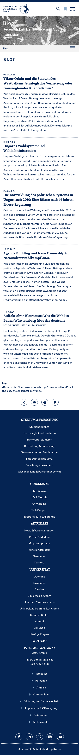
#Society (7, 390)
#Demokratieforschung (32, 387)
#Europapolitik (55, 387)
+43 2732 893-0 (39, 664)
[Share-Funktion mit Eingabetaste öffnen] (24, 402)
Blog (37, 49)
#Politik (69, 387)
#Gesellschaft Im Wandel (27, 390)
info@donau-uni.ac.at (39, 659)
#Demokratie (9, 387)
